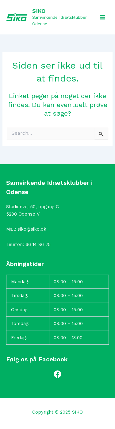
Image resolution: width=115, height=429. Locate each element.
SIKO (38, 11)
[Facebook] (57, 374)
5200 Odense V (23, 214)
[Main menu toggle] (102, 17)
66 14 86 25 (38, 244)
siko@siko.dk (31, 229)
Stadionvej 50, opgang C (32, 206)
